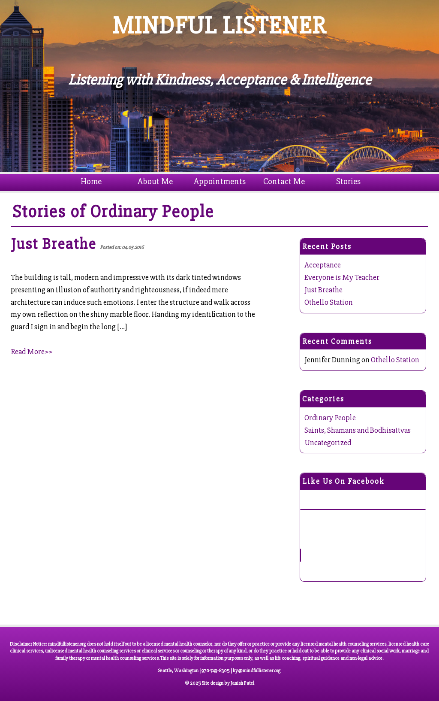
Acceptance (322, 265)
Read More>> (31, 351)
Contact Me (284, 181)
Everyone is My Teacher (341, 277)
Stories (348, 181)
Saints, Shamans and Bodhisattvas (357, 430)
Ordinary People (152, 211)
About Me (155, 181)
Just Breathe (323, 289)
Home (91, 181)
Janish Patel (242, 683)
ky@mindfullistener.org (256, 671)
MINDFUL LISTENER (220, 26)
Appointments (220, 181)
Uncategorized (327, 442)
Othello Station (328, 302)
